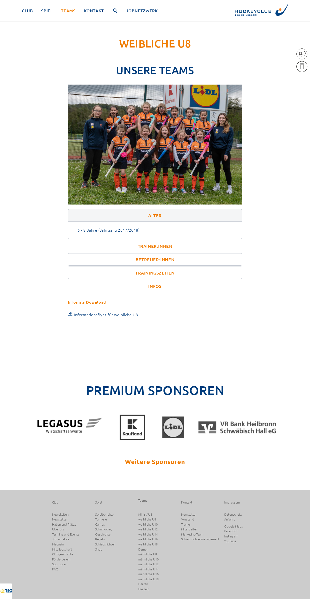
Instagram (231, 536)
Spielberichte (104, 514)
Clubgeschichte (62, 554)
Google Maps (233, 526)
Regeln (100, 539)
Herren (143, 584)
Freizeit (143, 589)
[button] (155, 215)
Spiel (47, 11)
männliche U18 (148, 579)
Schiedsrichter (105, 544)
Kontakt (94, 11)
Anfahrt (229, 519)
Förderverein (61, 559)
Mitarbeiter (189, 529)
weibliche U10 (148, 524)
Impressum (232, 502)
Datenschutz (233, 514)
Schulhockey (103, 529)
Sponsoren (59, 564)
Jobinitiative (60, 539)
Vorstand (187, 519)
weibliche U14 (148, 534)
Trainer (186, 524)
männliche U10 (148, 559)
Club (27, 11)
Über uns (58, 529)
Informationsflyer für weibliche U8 (106, 314)
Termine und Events (65, 534)
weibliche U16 (148, 539)
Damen (143, 549)
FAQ (55, 569)
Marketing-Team (192, 534)
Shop (98, 549)
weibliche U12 (148, 529)
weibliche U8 (147, 519)
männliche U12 (148, 564)
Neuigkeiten (60, 514)
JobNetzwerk (142, 11)
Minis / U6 (145, 514)
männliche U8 (147, 554)
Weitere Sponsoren (155, 461)
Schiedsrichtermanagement (200, 539)
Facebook (231, 531)
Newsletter (60, 519)
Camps (100, 524)
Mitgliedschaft (62, 549)
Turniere (101, 519)
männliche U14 (148, 569)
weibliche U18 (148, 544)
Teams (68, 11)
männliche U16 (148, 574)
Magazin (58, 544)
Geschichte (102, 534)
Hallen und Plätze (64, 524)
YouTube (230, 541)
